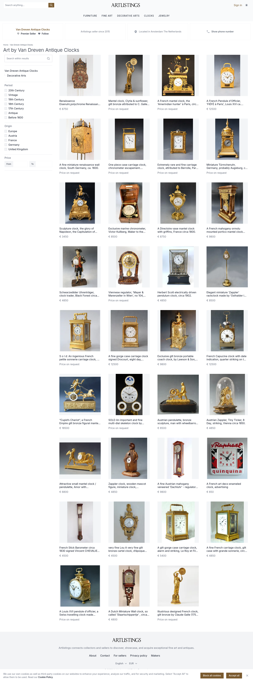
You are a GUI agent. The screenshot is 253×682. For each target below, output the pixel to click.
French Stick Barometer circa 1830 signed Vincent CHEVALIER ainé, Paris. (79, 551)
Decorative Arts (16, 75)
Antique (13, 113)
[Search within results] (48, 58)
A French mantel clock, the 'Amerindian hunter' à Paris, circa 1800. (177, 104)
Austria (12, 135)
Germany (14, 144)
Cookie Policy (45, 677)
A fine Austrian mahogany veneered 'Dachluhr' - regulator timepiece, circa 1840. (176, 487)
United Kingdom (18, 149)
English (121, 663)
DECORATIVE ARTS (128, 15)
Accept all (234, 675)
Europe (12, 131)
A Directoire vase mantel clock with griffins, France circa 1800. (176, 230)
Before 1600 (15, 117)
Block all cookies (212, 675)
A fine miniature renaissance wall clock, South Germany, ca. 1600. (79, 166)
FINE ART (107, 15)
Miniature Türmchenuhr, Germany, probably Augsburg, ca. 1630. (227, 168)
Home (5, 45)
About (92, 655)
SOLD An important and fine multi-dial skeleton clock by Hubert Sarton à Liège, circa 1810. (128, 423)
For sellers (120, 655)
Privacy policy (138, 655)
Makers (155, 655)
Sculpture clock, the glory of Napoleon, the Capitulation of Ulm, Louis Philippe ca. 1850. (77, 232)
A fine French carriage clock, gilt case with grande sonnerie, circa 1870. (226, 551)
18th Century (16, 104)
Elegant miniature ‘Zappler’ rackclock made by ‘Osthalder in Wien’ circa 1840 (226, 295)
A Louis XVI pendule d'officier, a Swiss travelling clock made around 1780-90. (78, 614)
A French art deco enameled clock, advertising (224, 485)
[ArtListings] (126, 640)
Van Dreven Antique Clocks (33, 29)
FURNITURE (90, 15)
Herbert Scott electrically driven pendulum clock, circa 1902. (176, 294)
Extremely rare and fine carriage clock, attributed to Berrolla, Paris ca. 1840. (177, 168)
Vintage (13, 95)
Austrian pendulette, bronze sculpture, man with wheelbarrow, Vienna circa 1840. (178, 423)
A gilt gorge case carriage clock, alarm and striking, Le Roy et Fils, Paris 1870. (177, 551)
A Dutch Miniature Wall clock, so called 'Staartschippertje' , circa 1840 (128, 614)
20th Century (16, 90)
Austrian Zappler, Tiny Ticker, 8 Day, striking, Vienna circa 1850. (226, 421)
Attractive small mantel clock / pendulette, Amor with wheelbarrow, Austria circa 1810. (79, 487)
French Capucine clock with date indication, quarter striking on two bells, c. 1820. (227, 359)
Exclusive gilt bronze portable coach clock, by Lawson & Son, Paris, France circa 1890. (176, 359)
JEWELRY (164, 15)
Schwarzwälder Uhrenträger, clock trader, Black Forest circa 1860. (78, 295)
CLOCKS (149, 15)
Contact (105, 655)
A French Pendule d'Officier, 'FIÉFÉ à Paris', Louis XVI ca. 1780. (224, 104)
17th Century (16, 108)
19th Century (16, 99)
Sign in (238, 5)
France (12, 140)
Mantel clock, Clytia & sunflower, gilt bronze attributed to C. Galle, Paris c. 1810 (128, 104)
